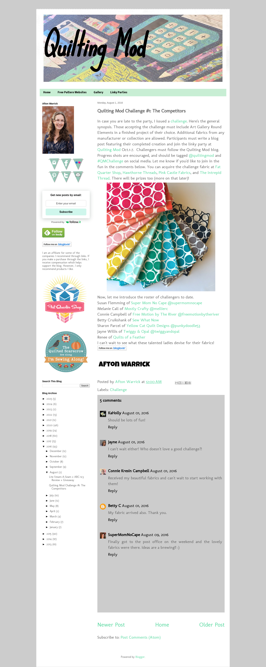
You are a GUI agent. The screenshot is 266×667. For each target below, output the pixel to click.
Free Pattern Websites (72, 92)
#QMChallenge (110, 160)
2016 (49, 446)
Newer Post (111, 624)
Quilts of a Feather (129, 337)
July (52, 495)
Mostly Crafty (137, 308)
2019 (49, 430)
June (52, 500)
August (54, 472)
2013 (49, 544)
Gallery (98, 92)
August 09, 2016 (154, 534)
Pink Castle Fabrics (175, 172)
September (56, 466)
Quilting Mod (92, 45)
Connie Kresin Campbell (128, 470)
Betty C (114, 505)
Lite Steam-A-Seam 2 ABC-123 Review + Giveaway (66, 478)
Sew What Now (145, 319)
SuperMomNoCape (124, 534)
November (56, 456)
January (54, 527)
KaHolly (114, 412)
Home (47, 92)
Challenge (118, 389)
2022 (49, 414)
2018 (49, 435)
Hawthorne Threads (140, 172)
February (55, 521)
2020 (49, 425)
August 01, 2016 (135, 412)
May (52, 506)
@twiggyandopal (164, 331)
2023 (49, 409)
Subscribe (65, 211)
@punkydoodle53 (185, 325)
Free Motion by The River (155, 314)
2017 (49, 441)
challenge (179, 121)
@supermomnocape (185, 302)
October (55, 461)
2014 (49, 539)
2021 (49, 420)
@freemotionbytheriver (198, 314)
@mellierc (159, 308)
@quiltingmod (201, 155)
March (54, 516)
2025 (49, 398)
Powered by (66, 222)
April (53, 511)
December (56, 451)
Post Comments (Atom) (141, 637)
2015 (49, 533)
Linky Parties (118, 92)
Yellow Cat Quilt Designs (148, 325)
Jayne (112, 441)
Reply (112, 426)
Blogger (140, 657)
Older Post (212, 624)
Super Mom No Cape (149, 302)
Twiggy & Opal (136, 331)
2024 (49, 404)
